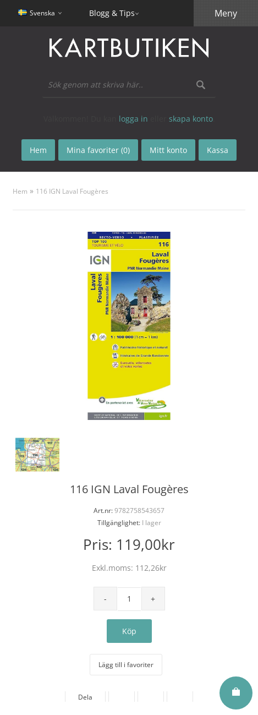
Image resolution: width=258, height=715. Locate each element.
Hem (20, 191)
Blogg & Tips (112, 13)
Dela (85, 697)
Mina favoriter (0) (98, 150)
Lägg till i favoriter (125, 664)
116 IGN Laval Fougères (72, 191)
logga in (133, 118)
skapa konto (191, 118)
